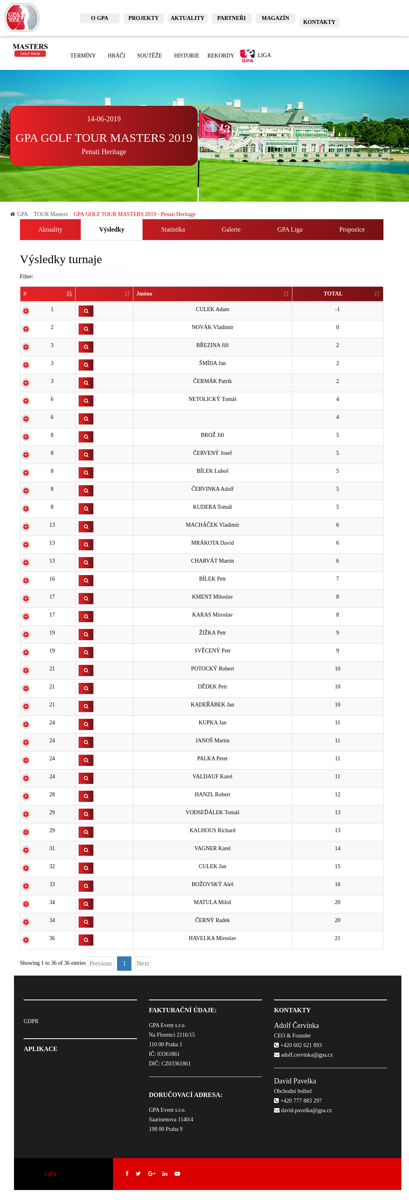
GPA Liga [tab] (289, 229)
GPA (19, 214)
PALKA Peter (212, 759)
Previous (100, 963)
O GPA (99, 18)
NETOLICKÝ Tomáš (212, 399)
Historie (187, 56)
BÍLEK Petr (212, 579)
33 (52, 884)
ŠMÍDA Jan (212, 363)
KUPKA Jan (212, 723)
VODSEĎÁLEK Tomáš (212, 812)
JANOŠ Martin (213, 741)
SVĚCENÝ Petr (213, 651)
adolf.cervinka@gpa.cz (303, 1055)
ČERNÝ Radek (212, 920)
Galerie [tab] (231, 229)
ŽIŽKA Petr (212, 633)
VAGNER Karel (213, 848)
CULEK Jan (212, 866)
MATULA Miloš (212, 902)
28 (52, 794)
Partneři (231, 18)
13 (52, 525)
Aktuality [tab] (50, 229)
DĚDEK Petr (212, 687)
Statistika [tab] (173, 229)
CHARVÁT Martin (212, 561)
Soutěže (149, 56)
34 (52, 902)
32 (52, 866)
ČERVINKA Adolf (212, 489)
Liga (254, 56)
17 (52, 597)
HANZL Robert (212, 794)
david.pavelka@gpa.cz (303, 1110)
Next (143, 963)
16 (52, 579)
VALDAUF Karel (212, 777)
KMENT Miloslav (212, 597)
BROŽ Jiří (212, 435)
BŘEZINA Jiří (212, 345)
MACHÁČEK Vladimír (212, 525)
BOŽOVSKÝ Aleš (213, 884)
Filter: (75, 277)
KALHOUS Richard (213, 830)
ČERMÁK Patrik (212, 381)
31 (52, 848)
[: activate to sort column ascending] (104, 294)
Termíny (83, 56)
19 (52, 633)
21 (52, 669)
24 (52, 723)
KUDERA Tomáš (212, 507)
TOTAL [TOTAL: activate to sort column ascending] (333, 294)
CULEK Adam (212, 309)
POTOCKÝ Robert (212, 669)
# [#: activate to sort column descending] (25, 294)
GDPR (31, 1021)
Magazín (275, 18)
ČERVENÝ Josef (212, 453)
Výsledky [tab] (111, 229)
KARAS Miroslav (212, 615)
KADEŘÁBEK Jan (212, 705)
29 (52, 812)
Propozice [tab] (352, 229)
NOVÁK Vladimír (212, 327)
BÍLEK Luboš (212, 471)
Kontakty (319, 22)
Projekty (143, 18)
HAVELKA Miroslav (212, 938)
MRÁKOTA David (212, 543)
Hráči (116, 56)
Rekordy (220, 56)
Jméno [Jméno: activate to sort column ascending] (145, 294)
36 (52, 938)
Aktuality (187, 18)
